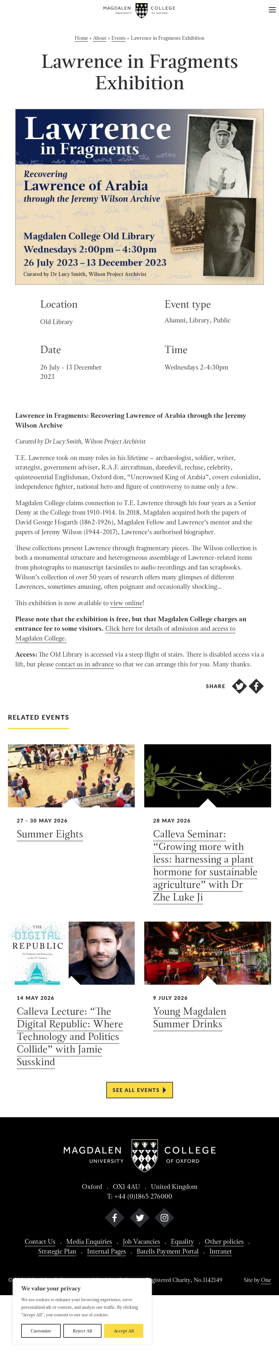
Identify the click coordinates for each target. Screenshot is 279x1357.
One (266, 1342)
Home (81, 38)
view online (133, 646)
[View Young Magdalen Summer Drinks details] (207, 1057)
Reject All (82, 1331)
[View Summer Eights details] (71, 887)
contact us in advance (124, 712)
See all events (136, 1148)
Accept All (124, 1331)
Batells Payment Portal (170, 1312)
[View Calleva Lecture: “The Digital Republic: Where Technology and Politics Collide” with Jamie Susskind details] (71, 1057)
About (99, 38)
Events (118, 38)
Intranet (226, 1312)
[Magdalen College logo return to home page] (139, 10)
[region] (82, 1311)
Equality (185, 1302)
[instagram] (164, 1279)
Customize (41, 1331)
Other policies (230, 1302)
